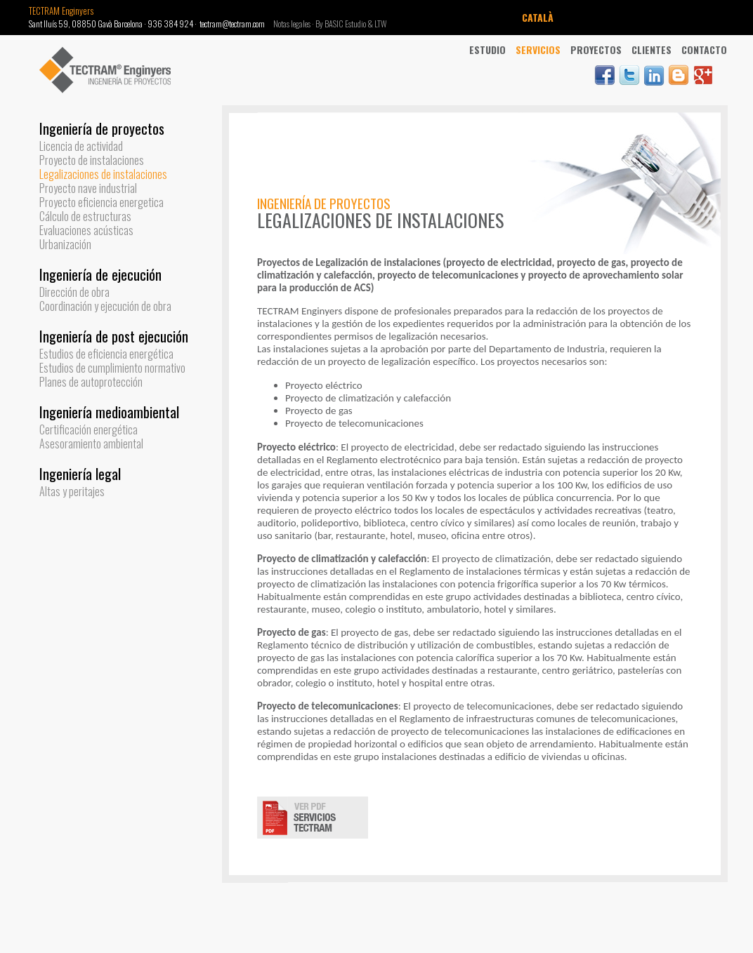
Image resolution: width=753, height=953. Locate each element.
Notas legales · (294, 23)
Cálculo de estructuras (85, 216)
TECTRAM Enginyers (61, 11)
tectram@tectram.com (232, 23)
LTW (380, 23)
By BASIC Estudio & (344, 23)
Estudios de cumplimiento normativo (112, 367)
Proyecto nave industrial (88, 188)
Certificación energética (88, 429)
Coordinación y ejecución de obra (105, 306)
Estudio (487, 49)
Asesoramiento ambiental (91, 443)
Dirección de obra (74, 292)
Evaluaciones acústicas (86, 230)
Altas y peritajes (72, 491)
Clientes (651, 49)
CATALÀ (538, 17)
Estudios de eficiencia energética (106, 353)
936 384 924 (170, 23)
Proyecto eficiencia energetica (101, 202)
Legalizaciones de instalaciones (103, 174)
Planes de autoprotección (91, 381)
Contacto (704, 49)
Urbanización (65, 244)
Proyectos (596, 49)
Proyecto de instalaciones (91, 160)
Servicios (538, 49)
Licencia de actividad (81, 146)
